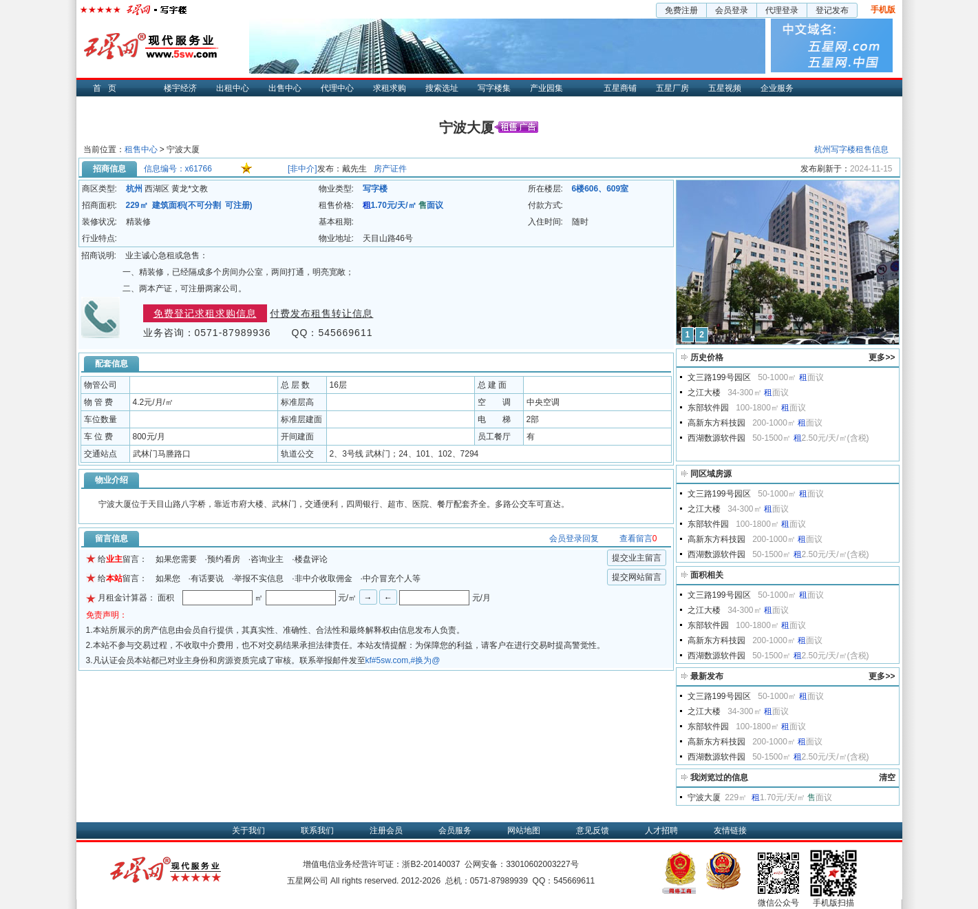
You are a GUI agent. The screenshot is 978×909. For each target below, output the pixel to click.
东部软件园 (708, 407)
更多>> (882, 357)
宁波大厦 (704, 797)
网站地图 (523, 830)
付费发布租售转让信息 (321, 313)
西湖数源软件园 (716, 438)
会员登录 (731, 10)
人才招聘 (661, 830)
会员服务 (454, 830)
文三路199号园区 (719, 377)
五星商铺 (620, 88)
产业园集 (546, 88)
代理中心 (337, 88)
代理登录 (781, 10)
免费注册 (681, 10)
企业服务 (777, 88)
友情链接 (730, 830)
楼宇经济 (180, 88)
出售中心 (284, 88)
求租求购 (389, 88)
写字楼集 (494, 88)
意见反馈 (592, 830)
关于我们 (248, 830)
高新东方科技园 (716, 423)
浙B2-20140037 (431, 864)
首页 (108, 88)
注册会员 (386, 830)
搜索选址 (441, 88)
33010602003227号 (542, 864)
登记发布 (832, 10)
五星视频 (724, 88)
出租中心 (232, 88)
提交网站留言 (636, 577)
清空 (887, 777)
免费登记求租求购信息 (205, 313)
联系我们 (317, 830)
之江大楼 (704, 392)
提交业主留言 (636, 558)
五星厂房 (672, 88)
